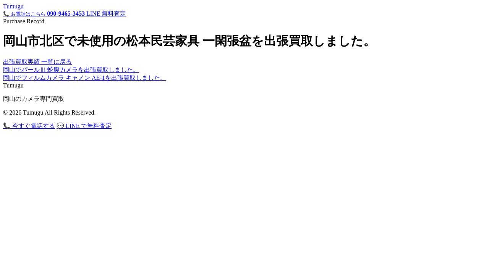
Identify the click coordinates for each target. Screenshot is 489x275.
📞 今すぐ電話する (29, 126)
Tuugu (13, 6)
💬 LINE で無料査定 (84, 126)
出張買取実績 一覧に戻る (37, 61)
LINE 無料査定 (106, 13)
